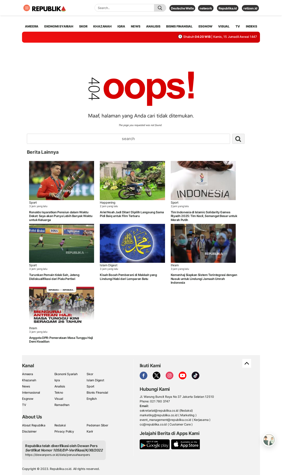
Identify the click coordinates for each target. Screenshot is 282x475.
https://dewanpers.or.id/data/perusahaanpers (57, 455)
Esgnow (27, 398)
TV (238, 26)
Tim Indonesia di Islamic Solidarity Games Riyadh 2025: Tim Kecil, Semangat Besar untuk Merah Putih (204, 216)
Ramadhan (61, 405)
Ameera (27, 374)
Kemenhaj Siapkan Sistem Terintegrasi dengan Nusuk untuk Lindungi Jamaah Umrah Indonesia (204, 278)
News (26, 386)
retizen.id (250, 8)
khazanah (102, 26)
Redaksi (60, 425)
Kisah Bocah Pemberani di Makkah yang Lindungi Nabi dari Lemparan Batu (128, 277)
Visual (58, 398)
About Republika (33, 425)
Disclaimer (29, 431)
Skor (90, 374)
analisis (153, 26)
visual (224, 26)
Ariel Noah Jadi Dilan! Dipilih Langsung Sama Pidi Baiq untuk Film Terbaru (132, 214)
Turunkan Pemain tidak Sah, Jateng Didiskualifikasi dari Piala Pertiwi (54, 277)
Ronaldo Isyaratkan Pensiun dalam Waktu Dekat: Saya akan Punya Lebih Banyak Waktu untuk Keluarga (61, 216)
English (92, 398)
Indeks (251, 26)
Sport (33, 202)
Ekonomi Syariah (58, 26)
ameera (31, 26)
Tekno (58, 392)
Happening (107, 202)
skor (83, 26)
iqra (121, 26)
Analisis (59, 386)
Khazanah (29, 380)
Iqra (57, 380)
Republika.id (228, 8)
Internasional (31, 392)
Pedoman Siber (97, 425)
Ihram (175, 265)
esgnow (205, 26)
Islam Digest (108, 265)
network (206, 8)
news (135, 26)
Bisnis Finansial (179, 26)
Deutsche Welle (182, 8)
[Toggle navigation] (26, 7)
